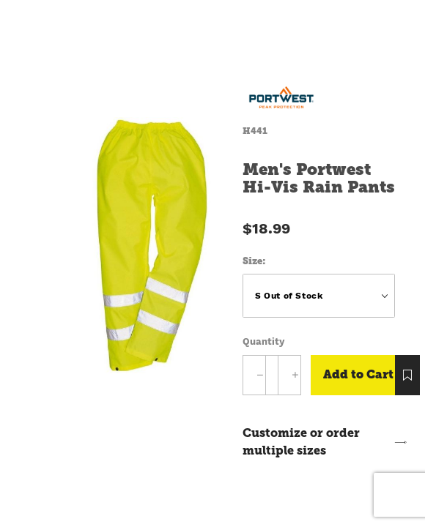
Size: (254, 260)
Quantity (263, 341)
